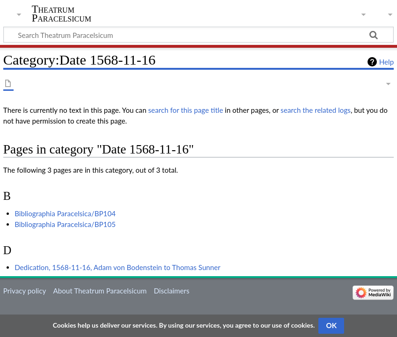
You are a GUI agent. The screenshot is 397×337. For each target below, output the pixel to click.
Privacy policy (24, 290)
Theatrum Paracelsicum (61, 13)
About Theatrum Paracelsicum (100, 290)
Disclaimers (171, 290)
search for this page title (185, 110)
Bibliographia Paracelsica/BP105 (65, 224)
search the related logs (315, 110)
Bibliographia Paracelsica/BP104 (65, 213)
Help (386, 62)
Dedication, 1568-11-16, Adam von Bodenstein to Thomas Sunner (118, 267)
